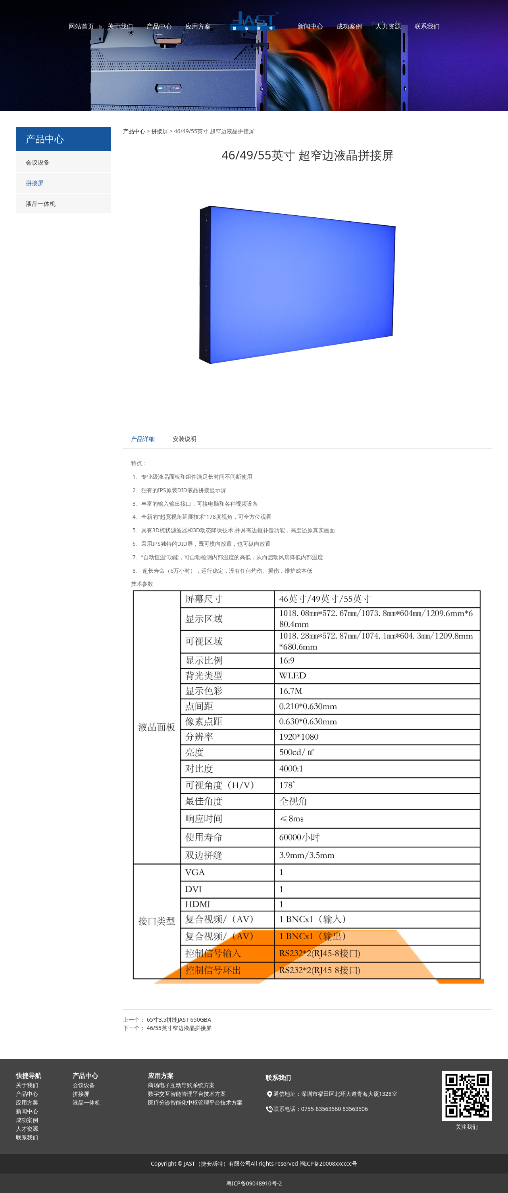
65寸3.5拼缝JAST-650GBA (179, 1019)
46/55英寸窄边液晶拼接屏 (179, 1028)
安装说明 (184, 439)
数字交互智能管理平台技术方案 (187, 1094)
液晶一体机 (41, 203)
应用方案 (198, 26)
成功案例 (349, 26)
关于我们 (120, 26)
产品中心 (159, 26)
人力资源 (388, 26)
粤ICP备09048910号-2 (254, 1183)
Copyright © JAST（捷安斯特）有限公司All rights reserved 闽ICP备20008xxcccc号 (254, 1163)
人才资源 (27, 1129)
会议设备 (38, 162)
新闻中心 (310, 26)
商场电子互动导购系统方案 (181, 1085)
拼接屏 (35, 183)
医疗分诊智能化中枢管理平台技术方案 (195, 1103)
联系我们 (427, 26)
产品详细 (143, 439)
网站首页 (81, 26)
